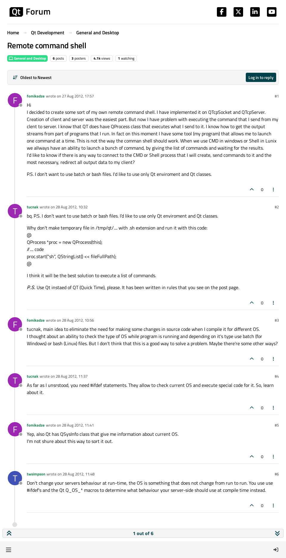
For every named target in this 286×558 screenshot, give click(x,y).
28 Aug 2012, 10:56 (78, 320)
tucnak (32, 207)
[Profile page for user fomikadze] (15, 100)
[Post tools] (273, 189)
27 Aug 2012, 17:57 (78, 96)
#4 (277, 376)
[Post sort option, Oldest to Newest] (32, 77)
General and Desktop (27, 58)
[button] (8, 550)
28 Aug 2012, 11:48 (78, 474)
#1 (277, 96)
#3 (277, 320)
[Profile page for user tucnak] (15, 211)
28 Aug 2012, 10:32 (72, 207)
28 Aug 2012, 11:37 (72, 376)
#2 (277, 207)
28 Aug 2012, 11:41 (78, 425)
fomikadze (36, 96)
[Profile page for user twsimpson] (15, 478)
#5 (277, 425)
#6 (277, 474)
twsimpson (36, 474)
